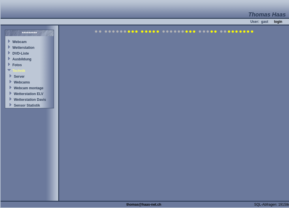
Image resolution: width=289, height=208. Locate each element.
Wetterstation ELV (28, 94)
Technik (18, 71)
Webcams (22, 82)
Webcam (19, 42)
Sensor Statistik (27, 105)
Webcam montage (28, 88)
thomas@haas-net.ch (143, 205)
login (278, 22)
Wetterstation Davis (30, 100)
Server (19, 77)
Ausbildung (21, 59)
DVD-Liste (20, 53)
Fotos (17, 65)
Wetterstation (23, 48)
